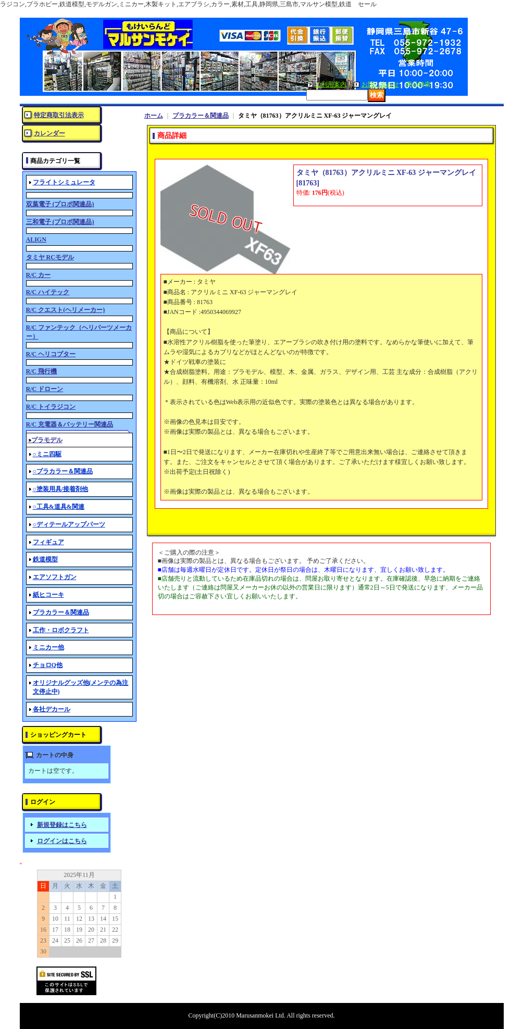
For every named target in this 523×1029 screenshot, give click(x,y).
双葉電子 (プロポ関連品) (60, 204)
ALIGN (36, 239)
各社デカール (51, 709)
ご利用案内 (330, 84)
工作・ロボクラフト (61, 630)
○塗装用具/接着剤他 (61, 489)
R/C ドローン (45, 389)
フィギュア (48, 542)
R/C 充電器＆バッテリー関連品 (70, 424)
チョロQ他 (48, 665)
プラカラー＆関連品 (61, 612)
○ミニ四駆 (47, 454)
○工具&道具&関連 (58, 506)
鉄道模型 (45, 559)
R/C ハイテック (48, 292)
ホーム (153, 115)
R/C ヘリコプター (51, 354)
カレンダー (49, 133)
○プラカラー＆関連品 (63, 471)
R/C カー (38, 275)
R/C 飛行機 (41, 371)
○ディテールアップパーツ (69, 524)
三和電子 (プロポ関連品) (60, 221)
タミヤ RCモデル (50, 257)
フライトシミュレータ (64, 182)
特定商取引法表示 (59, 115)
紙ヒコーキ (48, 594)
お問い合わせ (380, 84)
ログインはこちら (62, 841)
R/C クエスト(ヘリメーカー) (65, 309)
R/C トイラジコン (51, 406)
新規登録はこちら (62, 825)
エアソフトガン (55, 577)
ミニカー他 (48, 647)
